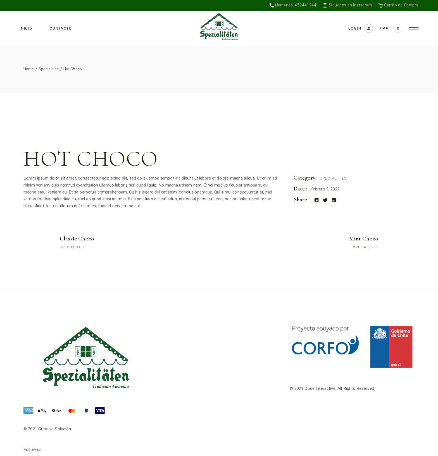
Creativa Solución (54, 429)
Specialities (333, 178)
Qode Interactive (319, 388)
